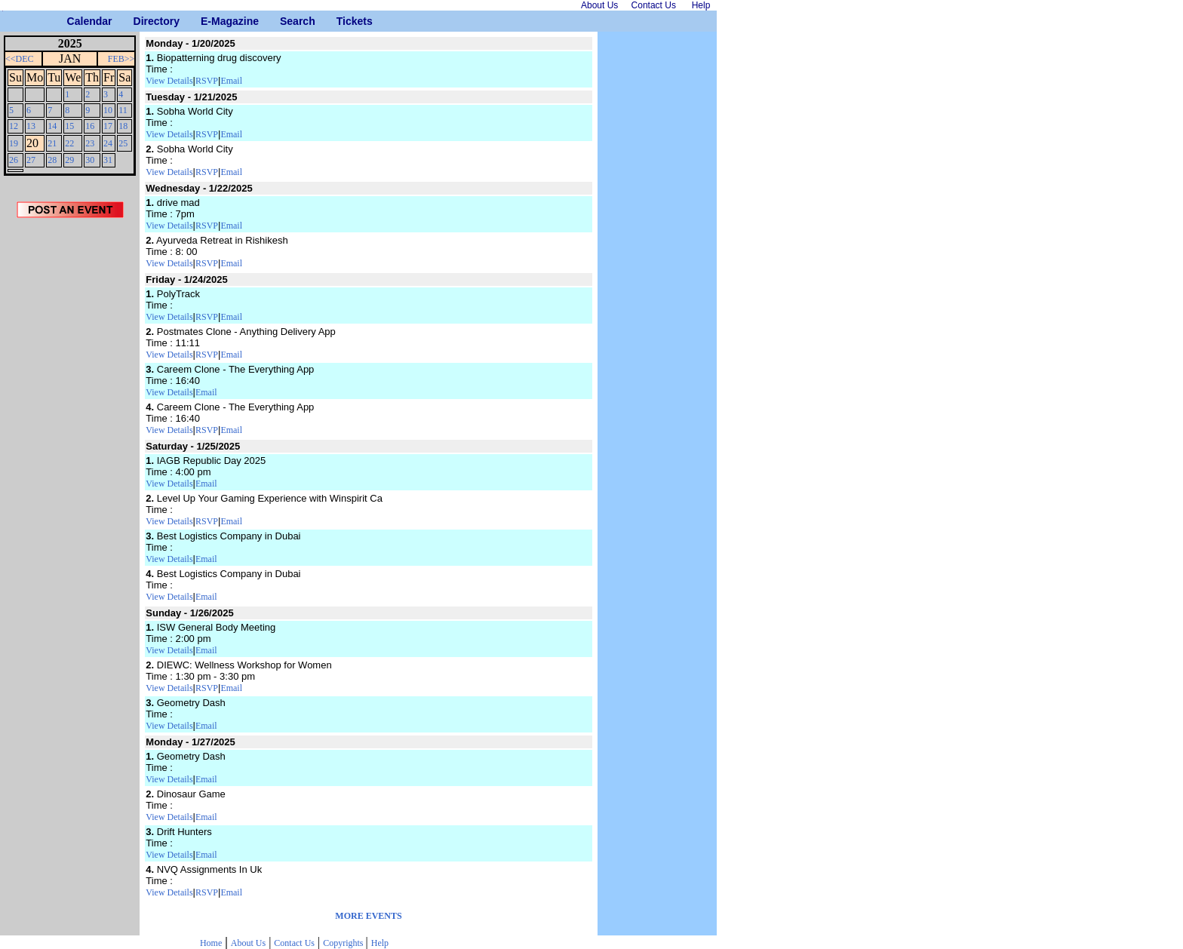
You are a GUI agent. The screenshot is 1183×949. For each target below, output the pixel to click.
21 (52, 143)
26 (13, 160)
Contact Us (294, 943)
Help (380, 943)
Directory (139, 21)
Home (211, 943)
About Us (248, 943)
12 (13, 126)
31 (107, 160)
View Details (169, 80)
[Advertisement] (70, 474)
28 (52, 160)
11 (123, 110)
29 (69, 160)
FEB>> (121, 59)
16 (89, 126)
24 (107, 143)
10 (107, 110)
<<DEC (19, 59)
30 (89, 160)
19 (13, 143)
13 (30, 126)
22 (69, 143)
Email (231, 80)
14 (52, 126)
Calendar (72, 21)
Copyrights (344, 943)
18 (123, 126)
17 (107, 126)
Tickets (342, 21)
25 (123, 143)
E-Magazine (206, 21)
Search (285, 21)
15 (69, 126)
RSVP (206, 80)
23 (89, 143)
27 (30, 160)
